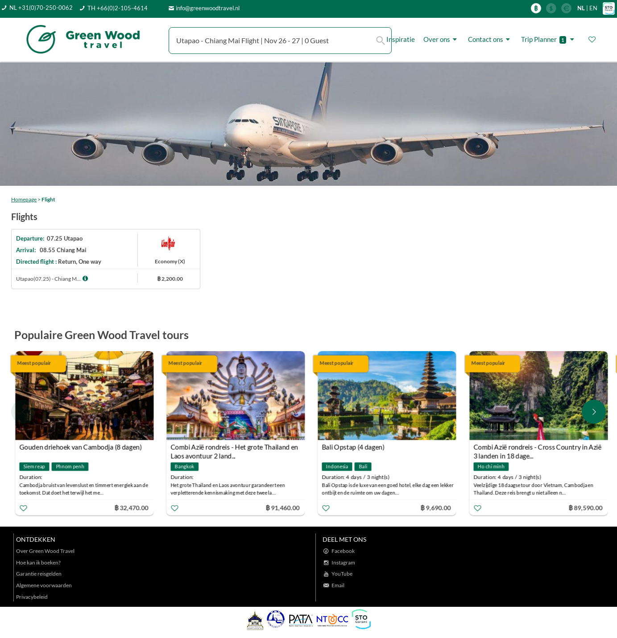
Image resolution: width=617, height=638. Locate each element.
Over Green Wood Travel (45, 551)
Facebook (343, 551)
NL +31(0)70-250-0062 (41, 7)
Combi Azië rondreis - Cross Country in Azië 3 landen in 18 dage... (537, 448)
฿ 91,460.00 (282, 507)
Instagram (343, 562)
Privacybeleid (32, 596)
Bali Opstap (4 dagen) (353, 447)
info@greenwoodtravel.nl (208, 8)
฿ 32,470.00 (131, 507)
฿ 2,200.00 (170, 278)
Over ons (441, 39)
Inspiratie (400, 39)
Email (337, 585)
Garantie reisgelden (39, 573)
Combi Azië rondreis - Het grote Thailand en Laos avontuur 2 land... (234, 448)
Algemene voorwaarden (44, 585)
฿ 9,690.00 (436, 507)
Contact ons (490, 39)
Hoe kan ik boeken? (38, 562)
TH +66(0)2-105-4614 (117, 8)
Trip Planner (549, 39)
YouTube (341, 573)
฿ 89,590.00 (585, 507)
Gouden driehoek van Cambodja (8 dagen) (80, 447)
